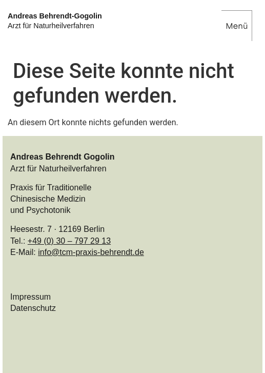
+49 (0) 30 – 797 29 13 (69, 241)
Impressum (30, 296)
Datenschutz (33, 308)
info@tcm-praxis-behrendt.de (91, 252)
